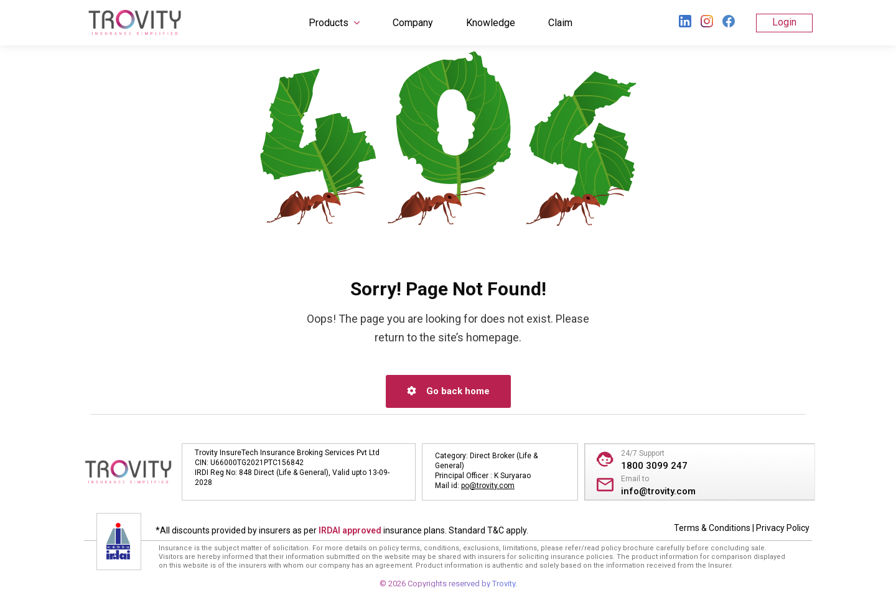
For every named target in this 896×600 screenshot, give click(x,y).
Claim (560, 23)
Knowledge (490, 23)
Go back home (448, 391)
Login (784, 22)
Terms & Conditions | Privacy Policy (742, 528)
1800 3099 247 (654, 465)
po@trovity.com (488, 485)
